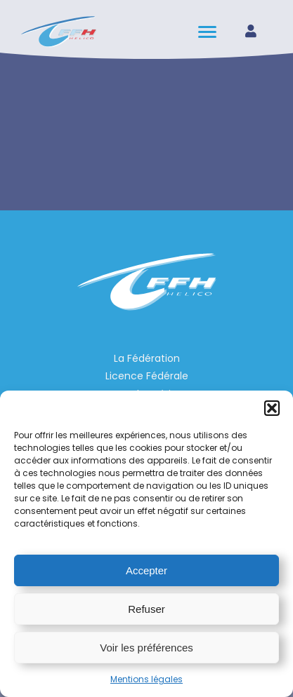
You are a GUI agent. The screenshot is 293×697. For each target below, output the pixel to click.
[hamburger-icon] (208, 31)
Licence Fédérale (146, 376)
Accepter (146, 570)
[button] (272, 408)
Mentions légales (146, 679)
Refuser (146, 609)
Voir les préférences (146, 648)
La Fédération (147, 358)
